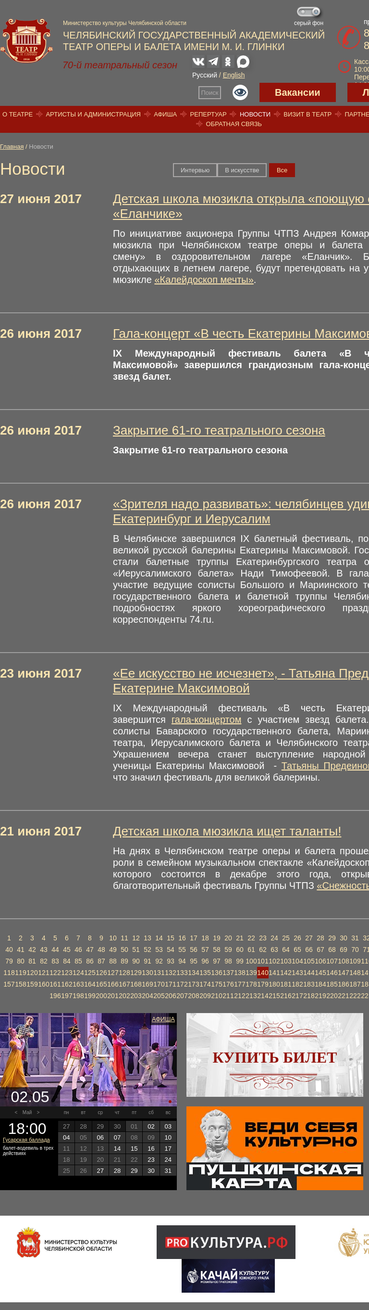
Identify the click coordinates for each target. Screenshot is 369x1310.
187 (354, 984)
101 (262, 961)
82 (44, 961)
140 (262, 972)
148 (354, 972)
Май (27, 1112)
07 (117, 1137)
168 (135, 984)
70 (355, 949)
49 (113, 949)
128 (124, 972)
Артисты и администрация (93, 114)
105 (308, 961)
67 (320, 949)
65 (297, 949)
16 (182, 938)
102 (274, 961)
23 (263, 938)
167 (124, 984)
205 (158, 996)
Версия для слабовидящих (240, 92)
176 (228, 984)
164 (89, 984)
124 (78, 972)
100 (251, 961)
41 (21, 949)
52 (147, 949)
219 (320, 996)
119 (20, 972)
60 (240, 949)
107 (331, 961)
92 (159, 961)
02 (151, 1126)
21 (240, 938)
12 (136, 938)
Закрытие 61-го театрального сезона (219, 430)
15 (170, 938)
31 (355, 938)
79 (9, 961)
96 (205, 961)
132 (170, 972)
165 (101, 984)
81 (32, 961)
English (234, 75)
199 (89, 996)
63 (274, 949)
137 (228, 972)
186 (343, 984)
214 (262, 996)
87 (101, 961)
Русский (204, 75)
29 (332, 938)
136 (216, 972)
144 (308, 972)
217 (297, 996)
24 (274, 938)
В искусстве (242, 170)
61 (251, 949)
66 (309, 949)
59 (228, 949)
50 (124, 949)
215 (274, 996)
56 (193, 949)
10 (113, 938)
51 (136, 949)
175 (216, 984)
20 (228, 938)
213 (251, 996)
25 (286, 938)
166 (112, 984)
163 (78, 984)
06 (100, 1137)
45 (67, 949)
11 (124, 938)
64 (286, 949)
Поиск (210, 92)
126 (101, 972)
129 (135, 972)
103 (285, 961)
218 (308, 996)
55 (182, 949)
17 (193, 938)
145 (320, 972)
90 (136, 961)
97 (217, 961)
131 (158, 972)
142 (285, 972)
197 (66, 996)
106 (320, 961)
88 (113, 961)
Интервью (195, 170)
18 (205, 938)
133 (181, 972)
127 (112, 972)
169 (147, 984)
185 (331, 984)
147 (343, 972)
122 (55, 972)
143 (297, 972)
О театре (17, 114)
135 (204, 972)
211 (228, 996)
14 (159, 938)
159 (31, 984)
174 (204, 984)
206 (170, 996)
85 (78, 961)
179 (262, 984)
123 (66, 972)
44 (55, 949)
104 (297, 961)
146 (331, 972)
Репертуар (208, 114)
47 (90, 949)
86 (90, 961)
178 (251, 984)
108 (343, 961)
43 (44, 949)
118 (8, 972)
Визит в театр (307, 114)
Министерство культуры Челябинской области (124, 23)
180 (274, 984)
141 (274, 972)
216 (285, 996)
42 (32, 949)
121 (43, 972)
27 (309, 938)
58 (217, 949)
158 (20, 984)
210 (216, 996)
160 (43, 984)
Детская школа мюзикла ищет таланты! (227, 831)
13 (147, 938)
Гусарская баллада (26, 1140)
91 (147, 961)
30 (343, 938)
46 (78, 949)
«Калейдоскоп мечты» (203, 279)
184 (320, 984)
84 (67, 961)
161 (55, 984)
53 (159, 949)
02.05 (30, 1096)
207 (181, 996)
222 (354, 996)
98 (228, 961)
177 (239, 984)
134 (193, 972)
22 (251, 938)
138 (239, 972)
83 (55, 961)
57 (205, 949)
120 (31, 972)
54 (170, 949)
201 (112, 996)
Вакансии (297, 92)
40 (9, 949)
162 (66, 984)
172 (181, 984)
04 (66, 1137)
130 (147, 972)
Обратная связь (234, 124)
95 (193, 961)
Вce (282, 170)
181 (285, 984)
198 (78, 996)
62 (263, 949)
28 (320, 938)
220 (331, 996)
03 (168, 1126)
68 (332, 949)
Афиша (165, 114)
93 (170, 961)
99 (240, 961)
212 (239, 996)
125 (89, 972)
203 (135, 996)
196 (55, 996)
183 (308, 984)
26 (297, 938)
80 (21, 961)
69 (343, 949)
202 (124, 996)
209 (204, 996)
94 (182, 961)
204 (147, 996)
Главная (12, 146)
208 (193, 996)
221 (343, 996)
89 (124, 961)
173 (193, 984)
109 (354, 961)
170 (158, 984)
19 (217, 938)
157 (8, 984)
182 (297, 984)
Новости (255, 114)
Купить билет (275, 1057)
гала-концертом (206, 719)
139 (251, 972)
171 (170, 984)
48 (101, 949)
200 (101, 996)
